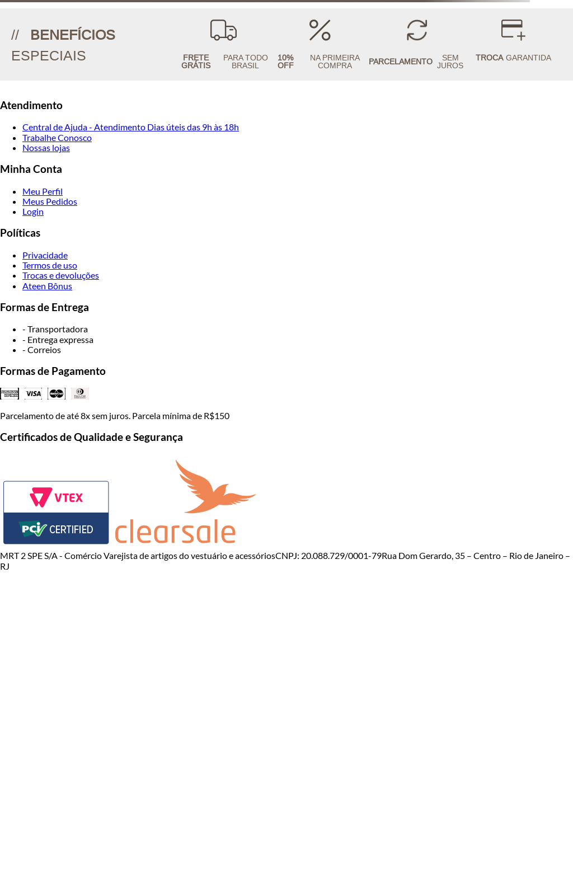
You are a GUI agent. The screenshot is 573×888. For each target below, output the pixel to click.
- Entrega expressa (57, 339)
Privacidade (45, 255)
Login (33, 211)
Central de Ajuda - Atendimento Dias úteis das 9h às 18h (130, 126)
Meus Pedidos (49, 201)
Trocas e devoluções (60, 275)
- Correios (41, 349)
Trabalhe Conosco (57, 137)
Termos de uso (49, 265)
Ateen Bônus (47, 285)
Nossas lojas (46, 147)
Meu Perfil (42, 191)
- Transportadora (55, 328)
